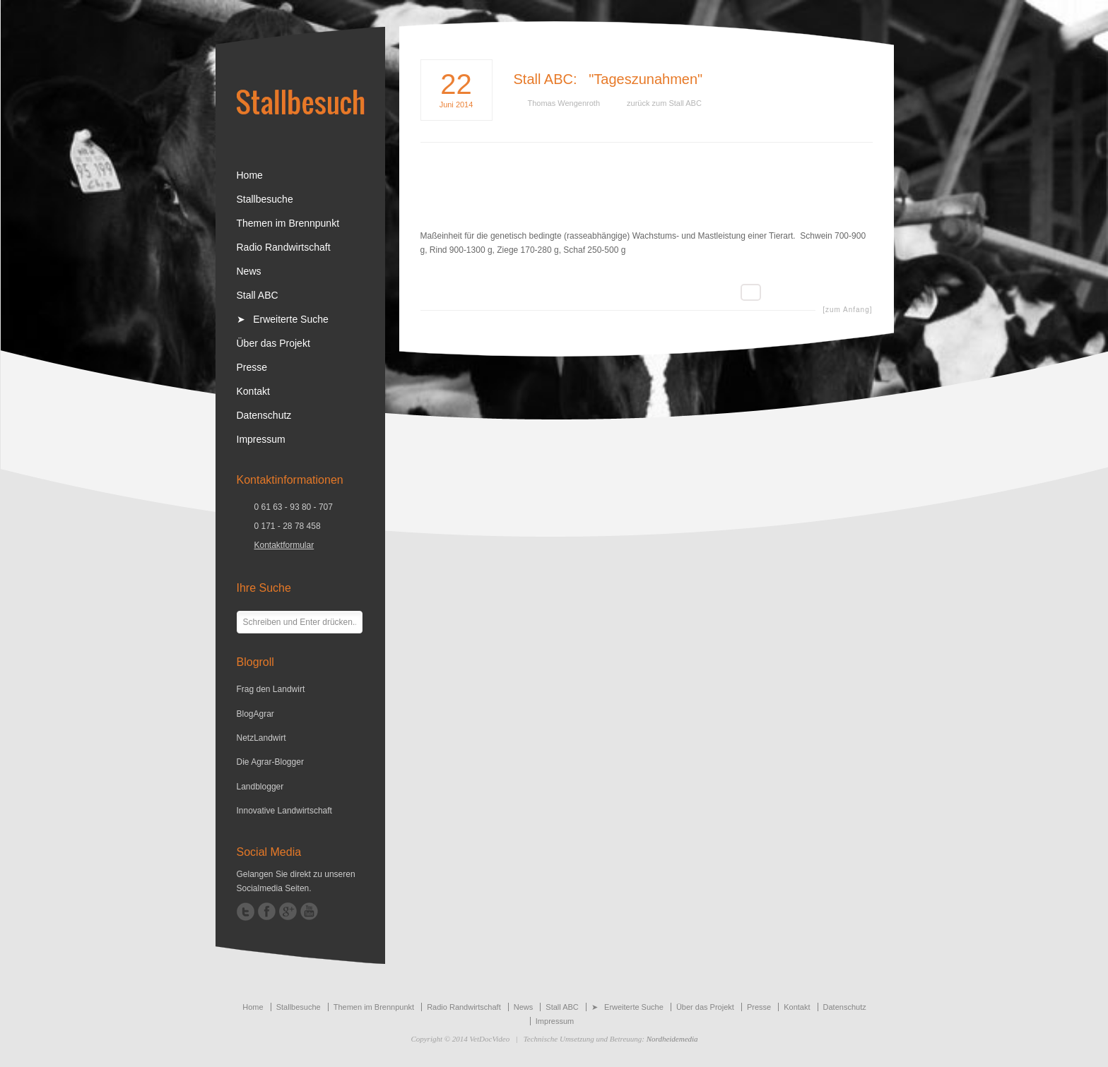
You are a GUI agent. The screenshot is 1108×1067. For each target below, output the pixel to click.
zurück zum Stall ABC (664, 103)
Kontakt (253, 391)
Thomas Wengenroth (564, 103)
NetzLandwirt (261, 738)
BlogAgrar (255, 714)
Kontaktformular (284, 545)
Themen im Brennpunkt (288, 223)
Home (250, 175)
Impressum (261, 439)
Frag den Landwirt (271, 689)
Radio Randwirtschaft (284, 247)
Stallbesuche (265, 199)
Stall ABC (543, 79)
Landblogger (260, 787)
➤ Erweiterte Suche (283, 319)
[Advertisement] (646, 196)
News (249, 271)
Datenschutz (264, 415)
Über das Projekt (273, 343)
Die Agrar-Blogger (270, 762)
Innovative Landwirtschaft (284, 811)
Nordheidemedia (672, 1039)
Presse (252, 367)
